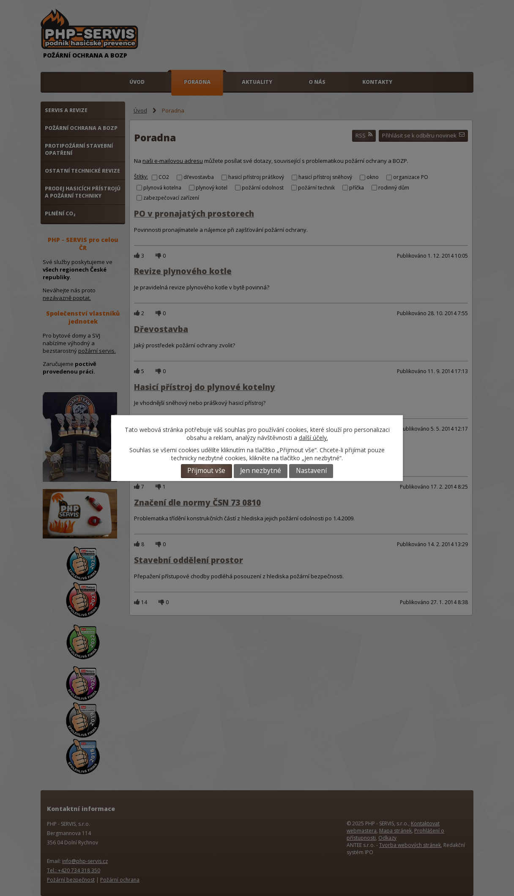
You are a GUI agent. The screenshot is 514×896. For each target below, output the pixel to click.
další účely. (313, 438)
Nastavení (311, 470)
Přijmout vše (206, 470)
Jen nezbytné (260, 470)
